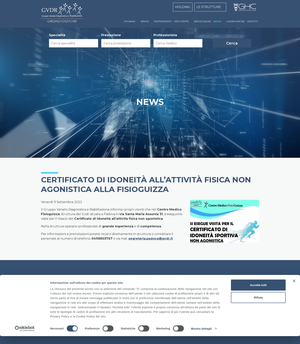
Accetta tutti (258, 292)
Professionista (165, 35)
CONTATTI (252, 21)
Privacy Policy (150, 276)
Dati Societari (174, 276)
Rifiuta (258, 305)
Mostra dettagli (201, 336)
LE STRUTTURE (208, 7)
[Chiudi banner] (294, 288)
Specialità (57, 35)
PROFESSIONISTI (163, 21)
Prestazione (111, 35)
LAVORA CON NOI (235, 21)
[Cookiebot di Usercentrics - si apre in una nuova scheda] (25, 336)
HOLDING (182, 7)
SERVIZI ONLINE (202, 21)
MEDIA (217, 21)
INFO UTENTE (181, 21)
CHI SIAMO (129, 21)
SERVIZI (144, 21)
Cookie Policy (126, 276)
